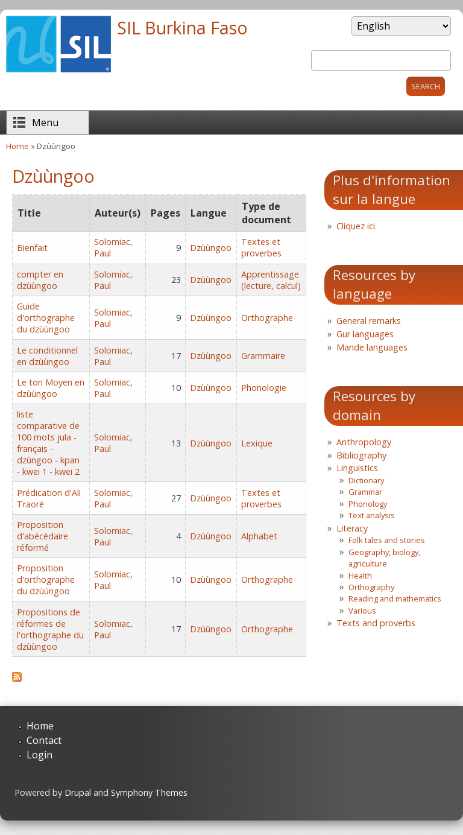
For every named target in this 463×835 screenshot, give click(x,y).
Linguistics (357, 468)
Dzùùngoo (211, 247)
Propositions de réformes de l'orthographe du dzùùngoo (50, 629)
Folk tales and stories (386, 540)
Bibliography (361, 455)
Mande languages (372, 347)
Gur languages (365, 334)
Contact (44, 740)
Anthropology (363, 442)
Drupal (78, 792)
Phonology (367, 503)
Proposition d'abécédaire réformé (42, 536)
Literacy (352, 528)
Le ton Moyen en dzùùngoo (50, 387)
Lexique (256, 443)
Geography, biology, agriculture (384, 558)
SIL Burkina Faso (182, 27)
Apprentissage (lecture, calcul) (271, 279)
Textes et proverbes (261, 247)
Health (360, 575)
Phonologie (263, 387)
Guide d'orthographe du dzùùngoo (46, 317)
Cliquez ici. (356, 226)
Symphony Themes (149, 792)
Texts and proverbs (375, 623)
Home (17, 146)
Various (362, 610)
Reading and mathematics (394, 598)
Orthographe (267, 317)
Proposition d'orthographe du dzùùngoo (46, 579)
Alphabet (259, 536)
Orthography (371, 587)
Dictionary (366, 480)
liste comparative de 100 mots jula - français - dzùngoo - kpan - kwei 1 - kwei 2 (48, 442)
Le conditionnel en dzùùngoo (47, 355)
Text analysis (371, 515)
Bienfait (32, 247)
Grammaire (263, 355)
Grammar (365, 491)
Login (39, 754)
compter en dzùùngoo (40, 279)
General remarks (368, 320)
